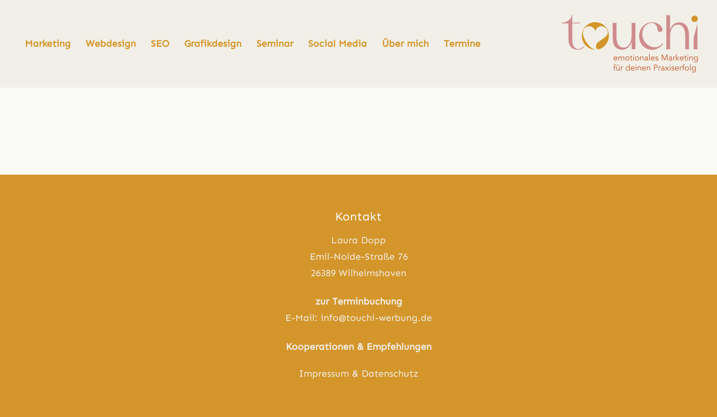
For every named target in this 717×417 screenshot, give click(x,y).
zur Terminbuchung (358, 301)
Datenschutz (389, 373)
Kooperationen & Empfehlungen (359, 346)
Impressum (324, 373)
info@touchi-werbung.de (376, 317)
